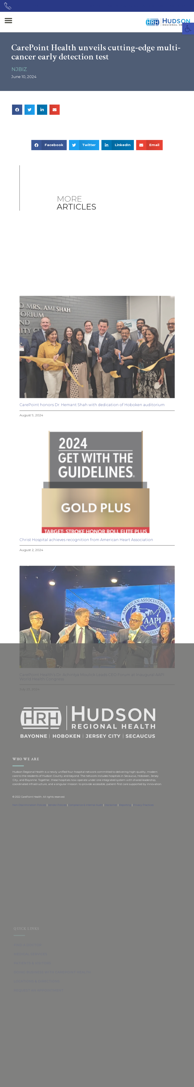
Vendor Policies (57, 838)
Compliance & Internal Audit (86, 838)
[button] (188, 28)
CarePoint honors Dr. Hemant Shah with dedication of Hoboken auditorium (92, 571)
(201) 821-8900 (28, 6)
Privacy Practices (143, 838)
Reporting (125, 838)
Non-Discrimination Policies (29, 838)
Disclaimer (111, 838)
